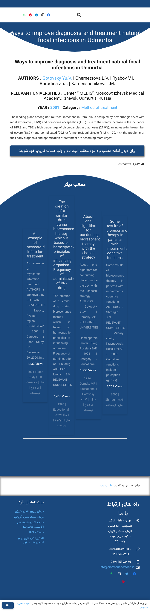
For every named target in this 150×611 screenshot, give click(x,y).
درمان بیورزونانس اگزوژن (29, 511)
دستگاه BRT (36, 532)
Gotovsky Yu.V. (57, 78)
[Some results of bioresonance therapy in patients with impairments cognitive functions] (114, 315)
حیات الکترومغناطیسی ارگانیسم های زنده (30, 524)
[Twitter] (127, 574)
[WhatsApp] (25, 15)
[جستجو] (79, 15)
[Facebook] (49, 15)
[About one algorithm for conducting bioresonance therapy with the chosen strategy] (88, 315)
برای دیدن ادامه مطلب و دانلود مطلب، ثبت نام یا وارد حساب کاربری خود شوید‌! (77, 151)
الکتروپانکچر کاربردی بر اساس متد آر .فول (31, 540)
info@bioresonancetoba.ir (117, 567)
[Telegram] (37, 15)
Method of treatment (99, 108)
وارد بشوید (106, 485)
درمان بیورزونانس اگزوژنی (29, 517)
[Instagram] (43, 15)
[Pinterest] (31, 15)
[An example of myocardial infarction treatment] (35, 315)
